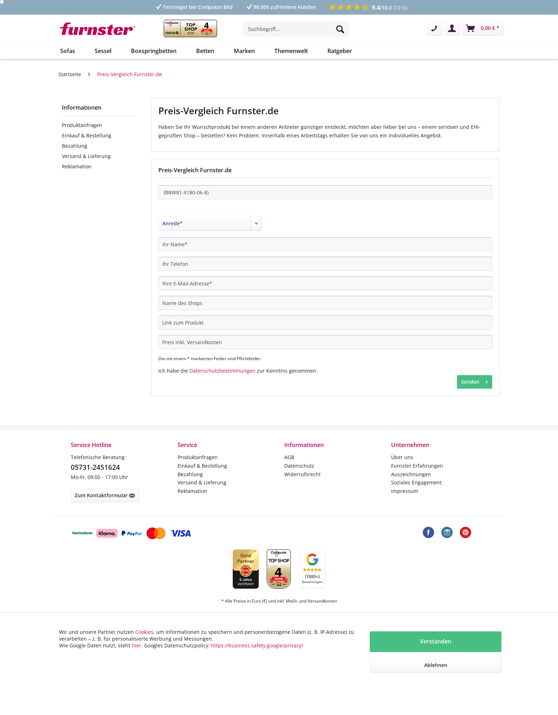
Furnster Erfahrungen (417, 465)
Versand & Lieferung (86, 156)
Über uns (402, 457)
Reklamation (76, 166)
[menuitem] (296, 32)
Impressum (404, 491)
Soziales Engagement (416, 482)
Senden (474, 380)
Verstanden (435, 641)
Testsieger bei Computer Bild (194, 7)
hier (136, 645)
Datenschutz (299, 465)
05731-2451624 (95, 467)
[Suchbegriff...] (296, 29)
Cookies (144, 632)
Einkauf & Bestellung (86, 135)
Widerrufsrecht (302, 474)
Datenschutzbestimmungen (222, 370)
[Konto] (452, 28)
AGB (289, 457)
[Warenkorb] (483, 28)
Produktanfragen (82, 125)
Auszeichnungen (411, 474)
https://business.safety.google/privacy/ (257, 645)
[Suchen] (341, 29)
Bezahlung (74, 145)
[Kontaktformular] (434, 28)
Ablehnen (435, 665)
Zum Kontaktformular (105, 495)
